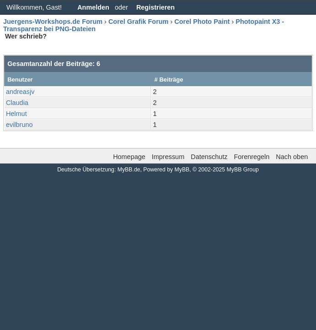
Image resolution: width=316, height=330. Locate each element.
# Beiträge (169, 79)
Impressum (168, 156)
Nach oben (292, 156)
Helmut (16, 113)
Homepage (129, 156)
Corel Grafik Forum (138, 21)
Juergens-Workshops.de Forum (52, 21)
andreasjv (20, 91)
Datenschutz (209, 156)
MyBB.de (129, 169)
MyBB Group (243, 169)
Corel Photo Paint (202, 21)
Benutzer (20, 79)
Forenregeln (251, 156)
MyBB (182, 169)
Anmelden (93, 7)
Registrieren (155, 7)
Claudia (17, 102)
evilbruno (19, 124)
